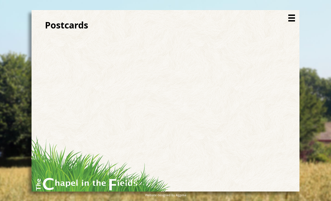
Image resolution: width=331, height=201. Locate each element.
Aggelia (181, 195)
